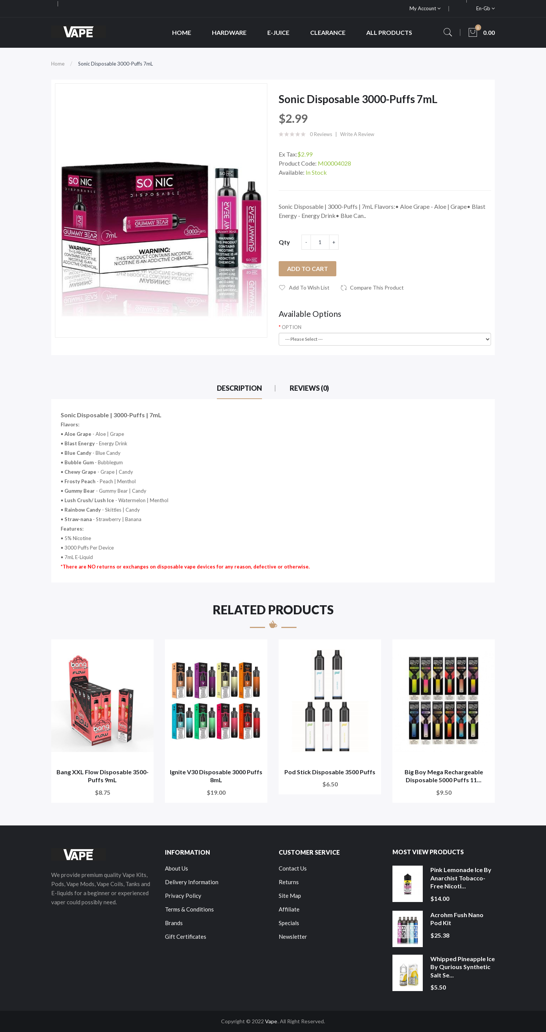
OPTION (291, 327)
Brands (174, 922)
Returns (289, 882)
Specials (289, 922)
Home (57, 64)
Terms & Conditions (189, 909)
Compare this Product (377, 287)
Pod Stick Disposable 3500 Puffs (329, 771)
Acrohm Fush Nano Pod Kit (456, 919)
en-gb (485, 8)
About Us (176, 868)
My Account (425, 8)
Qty (284, 242)
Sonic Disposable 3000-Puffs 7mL (115, 64)
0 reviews (321, 134)
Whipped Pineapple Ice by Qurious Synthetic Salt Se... (462, 967)
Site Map (290, 895)
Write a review (357, 134)
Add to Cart (307, 268)
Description (239, 388)
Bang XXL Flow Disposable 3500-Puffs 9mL (102, 776)
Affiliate (289, 909)
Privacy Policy (183, 895)
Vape (271, 1021)
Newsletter (293, 936)
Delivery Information (191, 882)
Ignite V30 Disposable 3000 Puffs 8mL (216, 776)
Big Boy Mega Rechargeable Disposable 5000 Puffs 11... (444, 776)
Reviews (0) (309, 388)
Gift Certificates (185, 936)
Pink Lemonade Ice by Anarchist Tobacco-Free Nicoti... (460, 877)
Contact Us (293, 868)
